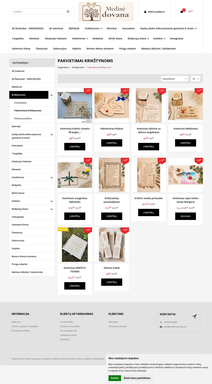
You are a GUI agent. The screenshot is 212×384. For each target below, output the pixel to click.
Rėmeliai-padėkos (23, 118)
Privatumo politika (21, 330)
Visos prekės (66, 321)
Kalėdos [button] (158, 38)
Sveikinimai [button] (78, 38)
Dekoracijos (60, 48)
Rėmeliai (34, 38)
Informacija (20, 314)
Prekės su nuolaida (70, 326)
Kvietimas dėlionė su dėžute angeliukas (149, 130)
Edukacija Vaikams (56, 38)
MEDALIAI (74, 28)
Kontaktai (65, 339)
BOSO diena (115, 38)
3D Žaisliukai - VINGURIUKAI (27, 28)
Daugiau (186, 216)
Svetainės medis (68, 335)
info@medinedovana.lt (173, 326)
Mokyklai (98, 38)
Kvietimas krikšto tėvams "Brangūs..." (75, 130)
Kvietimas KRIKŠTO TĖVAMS (75, 269)
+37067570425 (168, 322)
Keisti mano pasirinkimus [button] (137, 378)
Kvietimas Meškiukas (186, 128)
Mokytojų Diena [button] (137, 38)
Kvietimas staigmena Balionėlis (74, 200)
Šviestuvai (42, 48)
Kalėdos (16, 200)
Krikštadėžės (20, 102)
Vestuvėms (128, 28)
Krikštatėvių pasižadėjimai (112, 200)
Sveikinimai (18, 177)
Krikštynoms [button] (92, 28)
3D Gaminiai (56, 28)
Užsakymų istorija (117, 326)
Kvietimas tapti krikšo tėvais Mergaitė (185, 200)
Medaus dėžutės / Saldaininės (158, 48)
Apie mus (16, 321)
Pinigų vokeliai (127, 48)
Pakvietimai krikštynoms (27, 110)
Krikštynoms (19, 94)
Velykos (76, 48)
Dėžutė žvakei (112, 267)
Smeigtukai (176, 38)
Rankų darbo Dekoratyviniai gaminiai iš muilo (26, 136)
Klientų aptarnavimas (76, 314)
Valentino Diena (21, 48)
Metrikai (112, 28)
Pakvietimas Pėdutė (111, 128)
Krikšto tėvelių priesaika (149, 198)
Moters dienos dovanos (100, 48)
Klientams (116, 314)
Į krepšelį (75, 146)
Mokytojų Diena (20, 208)
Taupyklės (18, 38)
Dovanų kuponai (68, 330)
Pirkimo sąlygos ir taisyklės (25, 326)
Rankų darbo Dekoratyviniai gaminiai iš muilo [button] (167, 28)
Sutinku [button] (115, 378)
